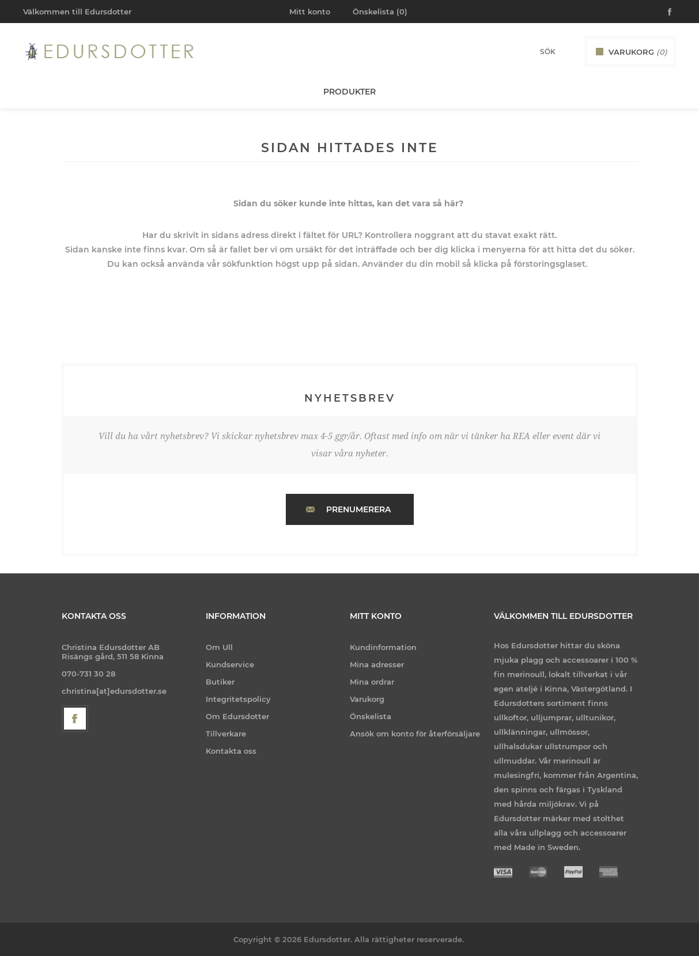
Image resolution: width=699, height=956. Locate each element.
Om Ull (219, 647)
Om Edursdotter (237, 716)
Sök (567, 51)
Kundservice (230, 664)
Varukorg (367, 699)
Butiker (220, 681)
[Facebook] (75, 719)
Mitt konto (309, 11)
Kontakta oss (231, 750)
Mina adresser (377, 664)
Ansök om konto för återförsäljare (415, 733)
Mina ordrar (372, 681)
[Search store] (532, 51)
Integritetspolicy (238, 699)
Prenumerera (358, 509)
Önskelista (370, 716)
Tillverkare (226, 733)
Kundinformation (383, 647)
